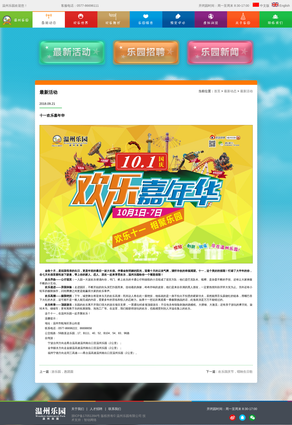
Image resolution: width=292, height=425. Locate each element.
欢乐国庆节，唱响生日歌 (235, 371)
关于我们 (77, 409)
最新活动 (246, 91)
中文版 (264, 5)
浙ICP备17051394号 (85, 416)
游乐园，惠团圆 (62, 371)
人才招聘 (96, 409)
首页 (217, 91)
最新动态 (230, 91)
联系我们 (114, 409)
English (284, 5)
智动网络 (90, 420)
